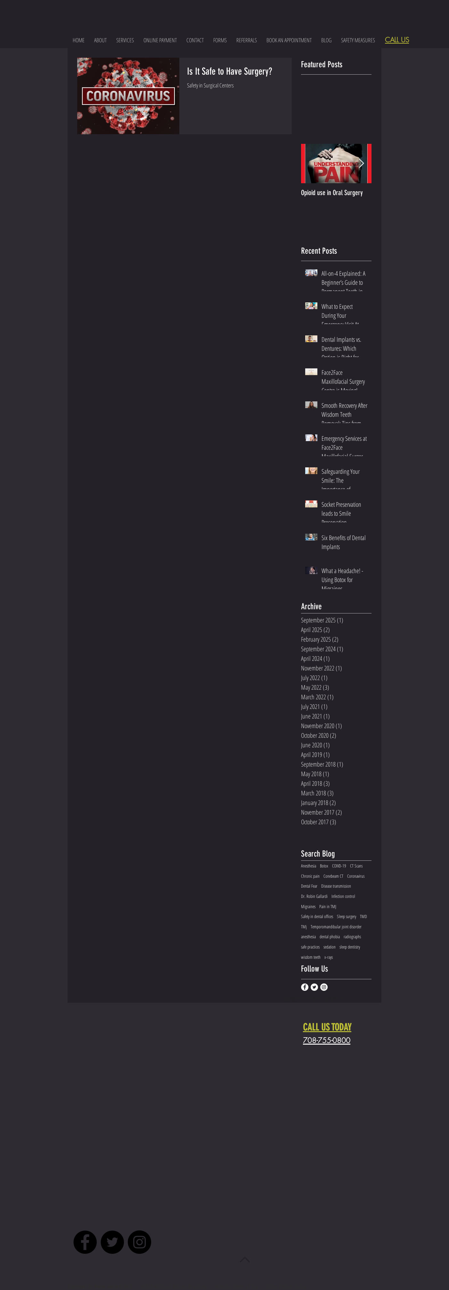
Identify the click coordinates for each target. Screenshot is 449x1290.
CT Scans (356, 866)
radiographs (352, 936)
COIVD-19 (339, 866)
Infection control (343, 896)
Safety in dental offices (317, 916)
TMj (304, 927)
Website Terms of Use (237, 1287)
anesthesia (308, 936)
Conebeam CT (333, 876)
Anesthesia (308, 866)
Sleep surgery (346, 916)
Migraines (308, 906)
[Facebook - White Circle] (304, 987)
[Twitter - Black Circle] (112, 1242)
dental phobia (330, 936)
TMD (363, 916)
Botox (324, 866)
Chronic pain (310, 876)
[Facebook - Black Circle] (85, 1242)
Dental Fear (309, 886)
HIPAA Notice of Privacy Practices (175, 1287)
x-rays (328, 957)
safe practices (310, 947)
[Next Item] (361, 163)
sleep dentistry (349, 947)
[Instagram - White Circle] (324, 987)
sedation (329, 947)
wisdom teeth (311, 957)
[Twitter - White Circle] (314, 987)
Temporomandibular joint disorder (336, 927)
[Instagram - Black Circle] (139, 1242)
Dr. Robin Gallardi (314, 896)
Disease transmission (336, 886)
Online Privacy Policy (285, 1287)
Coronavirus (355, 876)
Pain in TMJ (327, 906)
